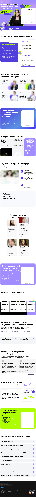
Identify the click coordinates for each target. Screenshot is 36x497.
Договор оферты (19, 490)
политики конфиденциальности (28, 125)
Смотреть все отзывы (32, 374)
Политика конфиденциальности (21, 492)
